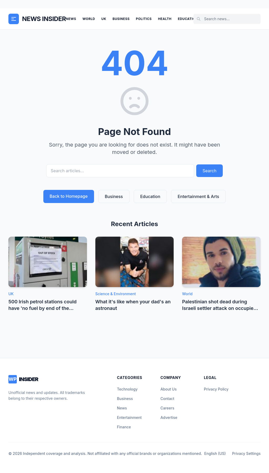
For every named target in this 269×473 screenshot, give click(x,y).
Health (164, 19)
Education (188, 19)
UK (103, 19)
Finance (124, 427)
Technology (127, 389)
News (71, 19)
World (88, 19)
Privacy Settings (246, 453)
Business (121, 19)
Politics (144, 19)
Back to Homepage (69, 196)
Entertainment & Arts (198, 196)
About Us (169, 389)
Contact (167, 398)
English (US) (215, 453)
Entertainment (129, 417)
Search (209, 170)
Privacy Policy (216, 389)
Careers (167, 408)
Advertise (169, 417)
